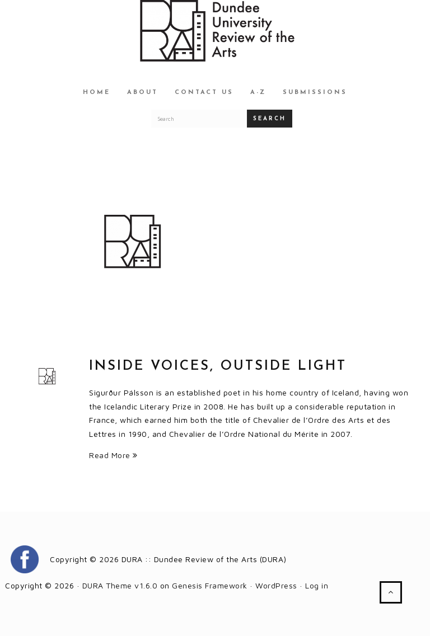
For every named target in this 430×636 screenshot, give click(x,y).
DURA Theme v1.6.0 (120, 585)
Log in (316, 585)
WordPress (276, 585)
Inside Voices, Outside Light (218, 366)
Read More (113, 455)
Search (269, 119)
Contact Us (204, 92)
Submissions (315, 92)
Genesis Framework (209, 585)
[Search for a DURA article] (199, 119)
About (142, 92)
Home (96, 92)
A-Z (258, 92)
